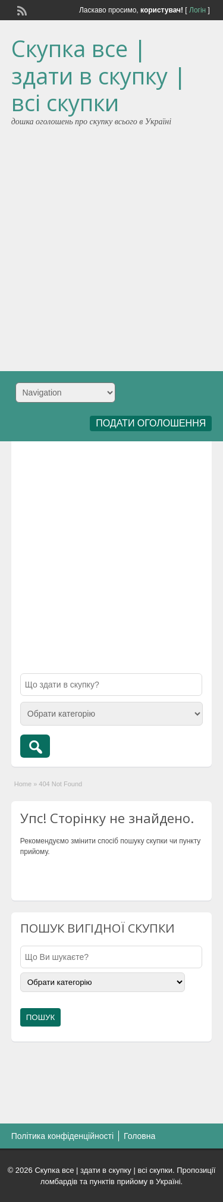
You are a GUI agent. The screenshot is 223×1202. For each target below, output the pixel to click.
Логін (197, 10)
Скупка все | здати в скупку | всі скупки (98, 75)
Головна (139, 1136)
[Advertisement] (111, 244)
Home (23, 783)
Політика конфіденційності (62, 1136)
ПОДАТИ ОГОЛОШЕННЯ (151, 423)
